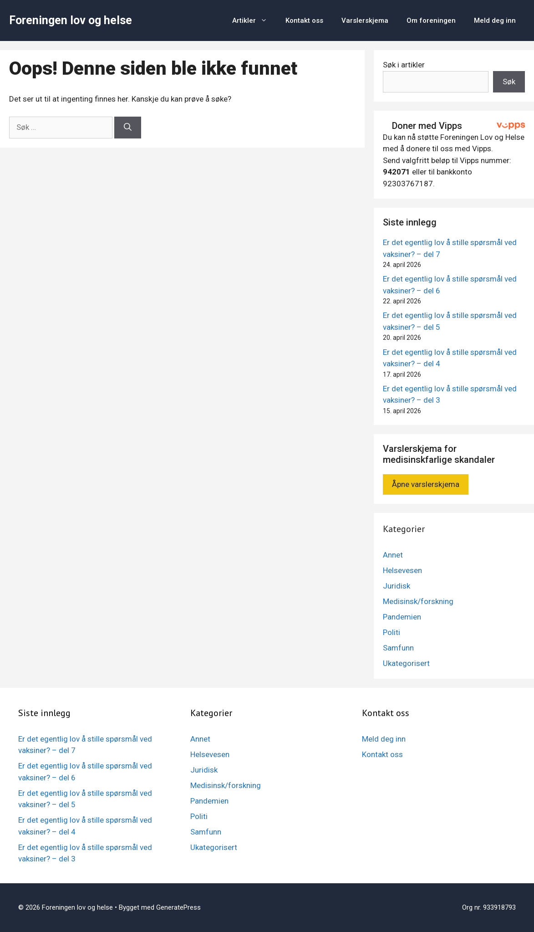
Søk (509, 81)
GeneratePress (178, 907)
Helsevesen (402, 570)
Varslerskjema (364, 20)
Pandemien (402, 616)
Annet (393, 554)
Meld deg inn (495, 20)
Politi (391, 632)
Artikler (254, 20)
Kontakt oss (304, 20)
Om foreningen (431, 20)
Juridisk (396, 585)
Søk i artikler (404, 64)
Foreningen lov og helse (70, 20)
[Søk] (127, 127)
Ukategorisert (406, 663)
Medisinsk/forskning (418, 601)
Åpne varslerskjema (425, 484)
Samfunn (398, 647)
